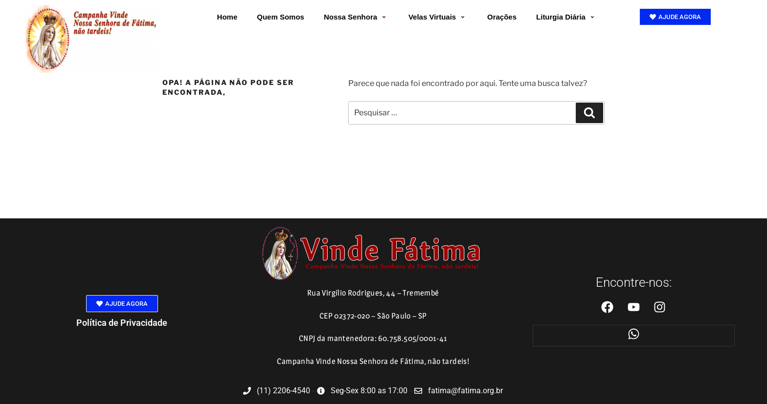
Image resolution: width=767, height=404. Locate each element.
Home (227, 17)
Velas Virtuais (438, 17)
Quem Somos (280, 17)
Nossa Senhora (356, 17)
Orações (502, 17)
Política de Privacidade (121, 323)
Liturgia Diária (566, 17)
